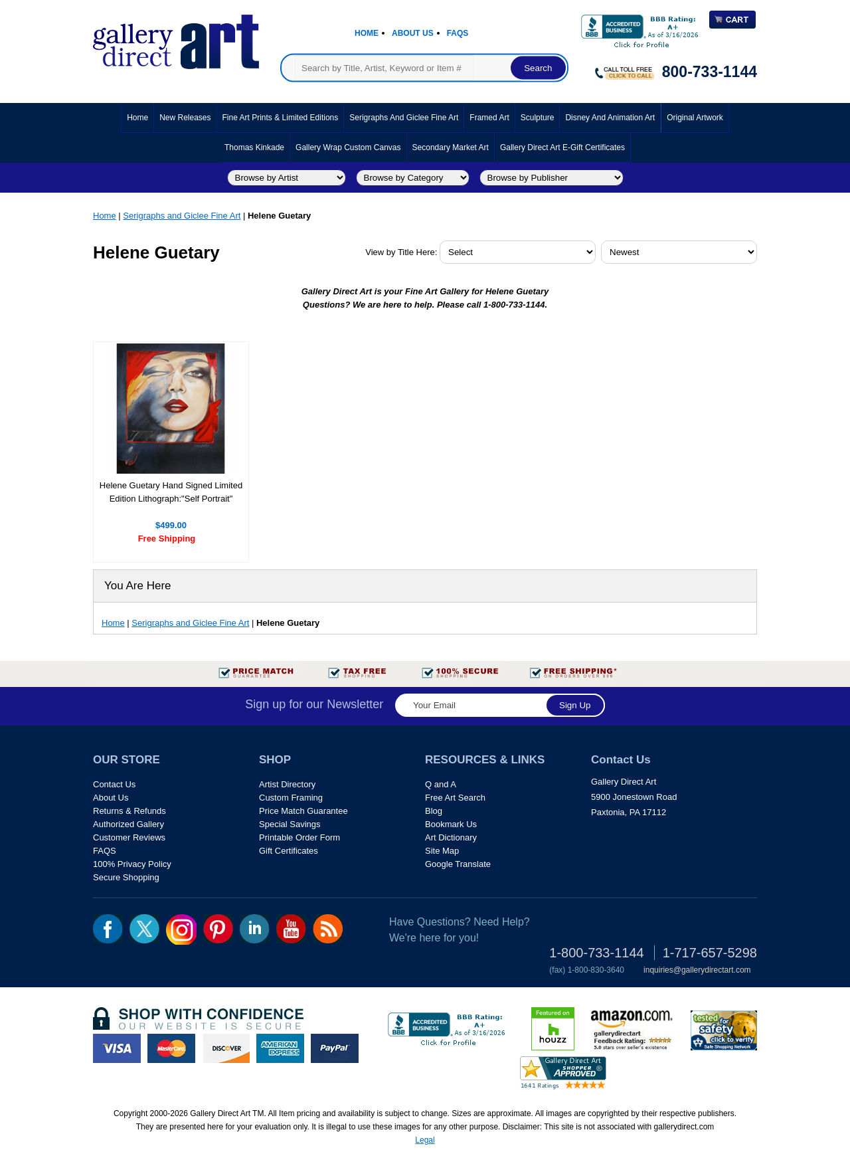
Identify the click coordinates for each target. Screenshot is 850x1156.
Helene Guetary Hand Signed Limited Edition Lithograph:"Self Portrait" (171, 492)
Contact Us (114, 784)
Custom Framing (291, 798)
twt (144, 928)
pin (218, 928)
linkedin (255, 928)
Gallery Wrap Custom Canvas (348, 147)
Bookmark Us (451, 824)
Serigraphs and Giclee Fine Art (403, 117)
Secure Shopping (126, 877)
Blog (433, 811)
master (171, 1048)
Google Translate (458, 864)
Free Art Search (455, 798)
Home (367, 33)
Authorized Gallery (128, 824)
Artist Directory (287, 784)
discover (226, 1048)
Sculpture (537, 117)
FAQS (104, 851)
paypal (335, 1048)
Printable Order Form (299, 837)
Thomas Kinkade (254, 147)
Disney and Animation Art (610, 117)
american (280, 1048)
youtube (291, 928)
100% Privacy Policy (132, 864)
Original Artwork (695, 117)
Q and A (440, 784)
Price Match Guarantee (303, 811)
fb (108, 928)
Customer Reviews (129, 837)
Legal (424, 1140)
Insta (181, 929)
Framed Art (489, 117)
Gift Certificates (288, 851)
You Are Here (137, 585)
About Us (413, 33)
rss (328, 928)
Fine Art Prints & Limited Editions (280, 117)
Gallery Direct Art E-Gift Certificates (562, 147)
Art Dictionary (451, 837)
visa (117, 1048)
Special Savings (290, 824)
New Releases (185, 117)
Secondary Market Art (450, 147)
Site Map (442, 851)
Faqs (458, 33)
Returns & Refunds (129, 811)
